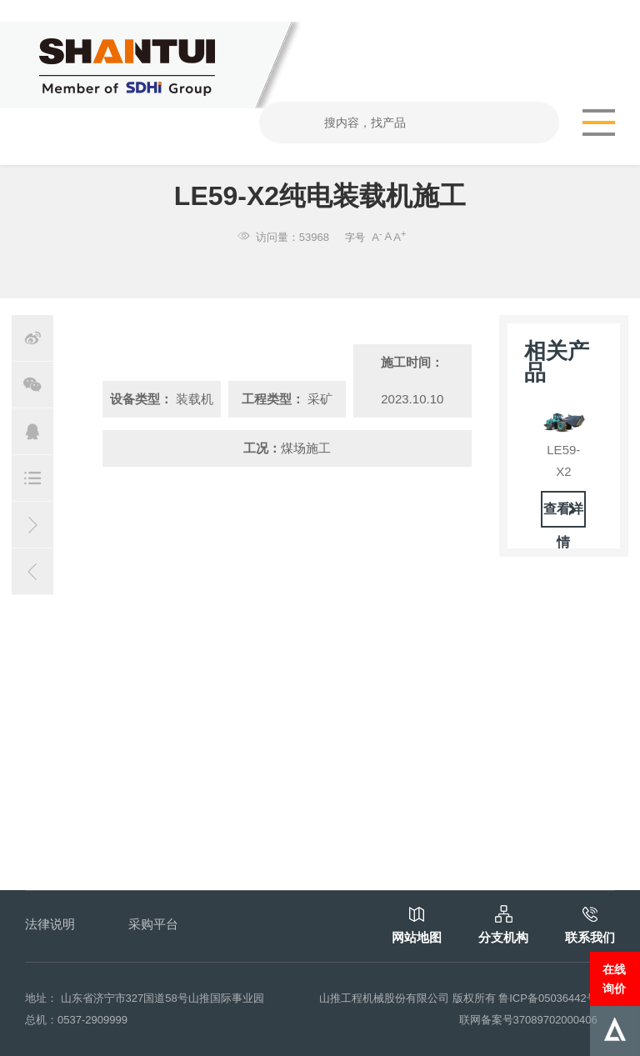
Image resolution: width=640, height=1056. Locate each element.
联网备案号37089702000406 (528, 1019)
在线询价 (614, 978)
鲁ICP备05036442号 (548, 998)
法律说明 (50, 924)
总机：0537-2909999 (76, 1019)
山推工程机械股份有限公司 (384, 998)
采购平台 (153, 924)
